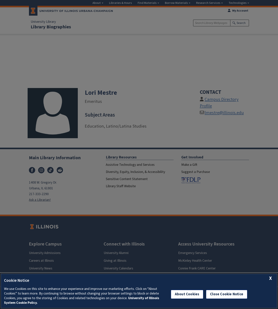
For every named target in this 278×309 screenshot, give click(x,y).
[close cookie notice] (270, 278)
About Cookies (187, 294)
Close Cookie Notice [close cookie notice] (226, 294)
